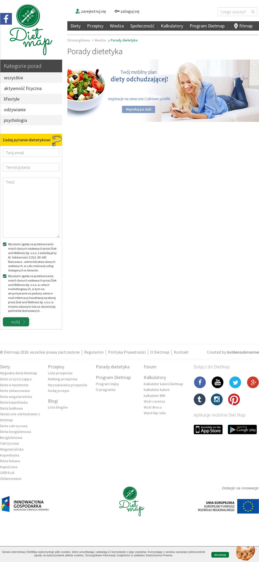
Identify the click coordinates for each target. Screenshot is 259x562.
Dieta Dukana (10, 461)
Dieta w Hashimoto (14, 385)
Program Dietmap (207, 26)
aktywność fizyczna (23, 88)
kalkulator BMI (154, 395)
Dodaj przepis (58, 390)
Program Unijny (107, 384)
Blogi (53, 401)
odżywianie (15, 110)
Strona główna (78, 40)
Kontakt (181, 352)
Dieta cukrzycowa (13, 426)
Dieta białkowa (11, 408)
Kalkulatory (172, 26)
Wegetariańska (12, 449)
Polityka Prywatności (127, 352)
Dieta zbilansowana (15, 390)
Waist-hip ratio (155, 413)
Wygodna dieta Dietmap (18, 373)
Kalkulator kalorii (156, 389)
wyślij (15, 321)
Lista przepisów (60, 373)
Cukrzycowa (9, 443)
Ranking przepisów (62, 379)
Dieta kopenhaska (14, 402)
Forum (150, 367)
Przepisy (95, 26)
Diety (75, 26)
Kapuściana (8, 467)
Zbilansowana (10, 478)
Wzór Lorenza (154, 401)
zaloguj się (126, 11)
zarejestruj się (90, 11)
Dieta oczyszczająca (16, 379)
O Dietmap (159, 352)
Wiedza (117, 26)
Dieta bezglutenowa (15, 431)
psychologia (15, 120)
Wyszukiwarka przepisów (67, 385)
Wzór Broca (153, 407)
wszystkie (13, 78)
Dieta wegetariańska (16, 396)
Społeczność (142, 26)
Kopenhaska (9, 455)
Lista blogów (58, 407)
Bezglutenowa (11, 437)
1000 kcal (7, 472)
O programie (106, 389)
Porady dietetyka (113, 367)
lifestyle (11, 99)
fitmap (246, 26)
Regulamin (94, 352)
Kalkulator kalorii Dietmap (163, 384)
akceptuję (220, 554)
